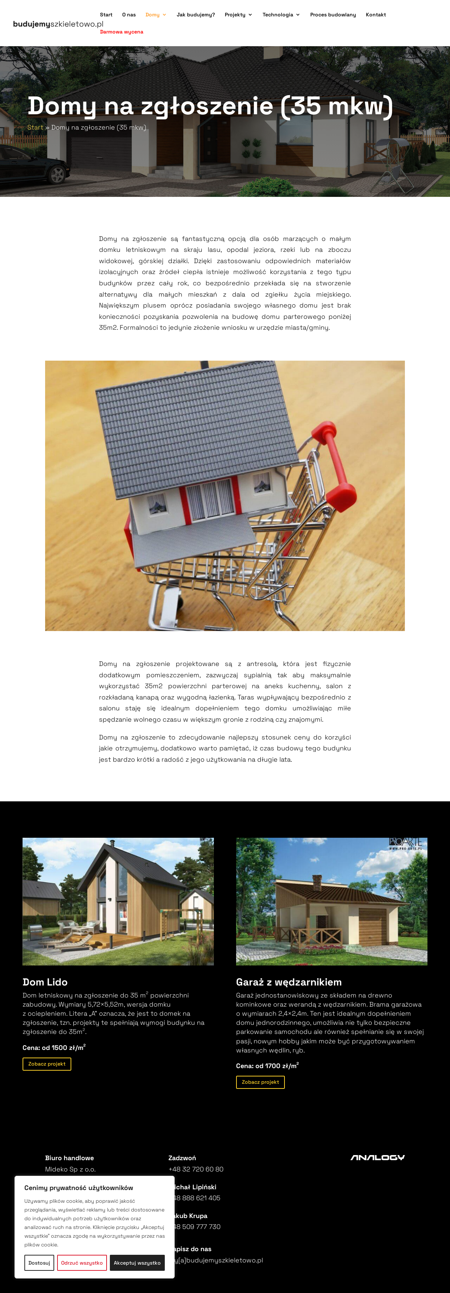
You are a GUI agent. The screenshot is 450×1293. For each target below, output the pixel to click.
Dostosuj (39, 1263)
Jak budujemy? (196, 15)
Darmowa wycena (121, 32)
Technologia (278, 15)
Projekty (235, 15)
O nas (129, 15)
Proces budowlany (333, 15)
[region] (95, 1227)
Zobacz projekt (46, 1063)
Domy (153, 15)
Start (106, 15)
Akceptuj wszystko (137, 1263)
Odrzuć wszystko (82, 1263)
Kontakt (376, 15)
